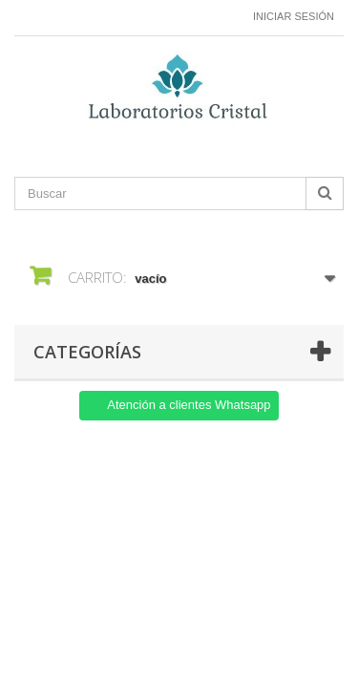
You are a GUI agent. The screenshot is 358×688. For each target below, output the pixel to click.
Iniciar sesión (293, 16)
